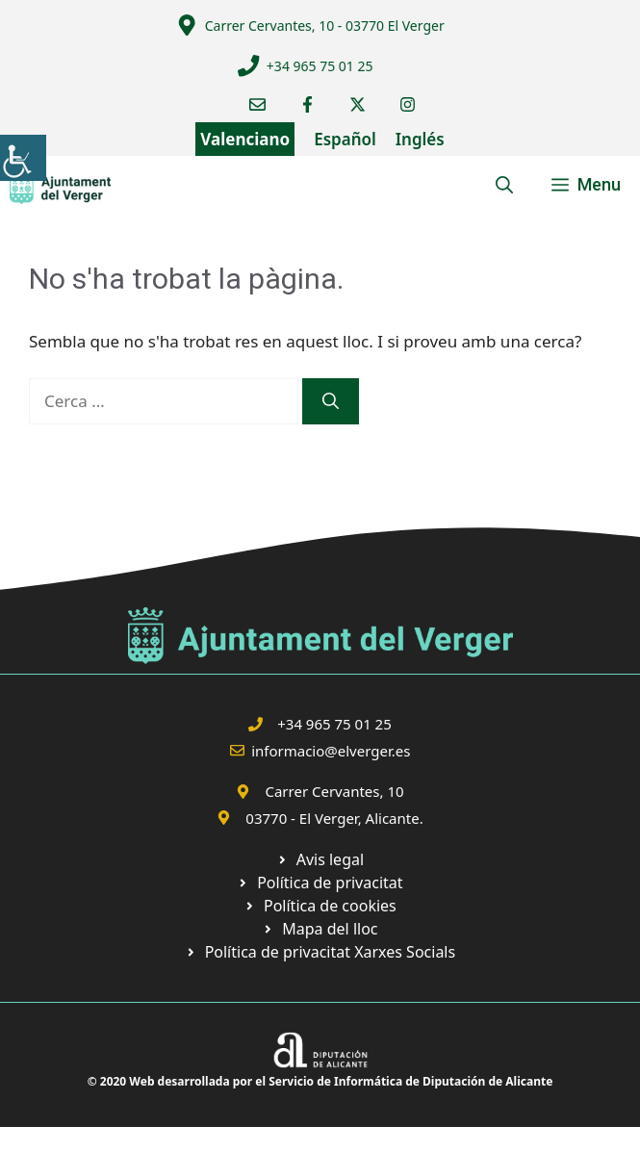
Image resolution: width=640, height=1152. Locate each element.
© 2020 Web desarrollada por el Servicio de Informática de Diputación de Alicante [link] (320, 1081)
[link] (23, 158)
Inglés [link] (420, 139)
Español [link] (345, 139)
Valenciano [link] (245, 139)
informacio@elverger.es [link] (330, 750)
